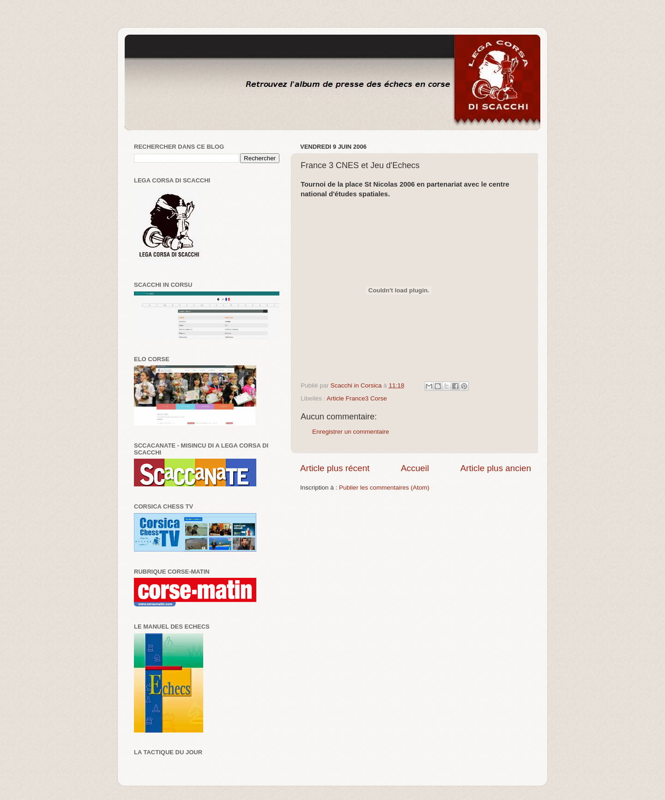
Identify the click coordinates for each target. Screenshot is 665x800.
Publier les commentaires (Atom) (384, 487)
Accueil (415, 468)
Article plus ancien (495, 468)
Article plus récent (334, 468)
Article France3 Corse (356, 398)
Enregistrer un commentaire (350, 431)
